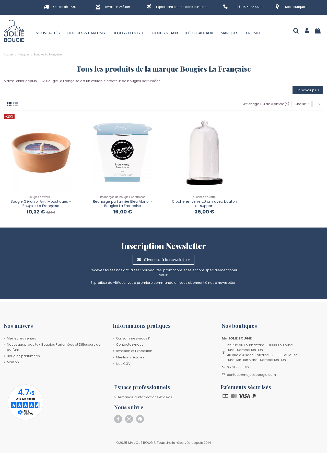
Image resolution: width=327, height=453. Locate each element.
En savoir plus (308, 90)
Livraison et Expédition (134, 350)
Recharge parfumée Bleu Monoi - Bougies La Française (123, 203)
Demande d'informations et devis (143, 397)
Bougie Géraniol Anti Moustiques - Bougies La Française (41, 203)
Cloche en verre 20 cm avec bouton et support (204, 203)
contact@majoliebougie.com (251, 374)
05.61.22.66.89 (238, 367)
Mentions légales (130, 357)
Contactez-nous (129, 344)
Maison (13, 362)
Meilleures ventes (21, 338)
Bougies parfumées (23, 356)
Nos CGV (123, 363)
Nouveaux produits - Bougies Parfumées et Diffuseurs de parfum (54, 347)
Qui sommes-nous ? (133, 338)
